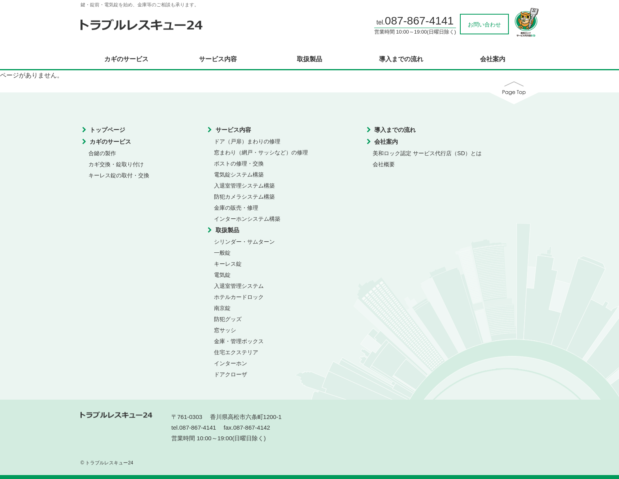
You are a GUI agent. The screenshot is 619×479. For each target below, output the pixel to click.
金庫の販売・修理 (236, 208)
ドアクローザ (230, 374)
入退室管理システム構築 (244, 185)
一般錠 (222, 253)
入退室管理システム (239, 286)
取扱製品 (309, 59)
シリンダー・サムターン (244, 242)
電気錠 (222, 275)
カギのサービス (126, 59)
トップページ (107, 129)
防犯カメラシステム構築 (244, 196)
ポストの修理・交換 (239, 163)
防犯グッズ (228, 319)
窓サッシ (225, 330)
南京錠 (222, 308)
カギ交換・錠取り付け (116, 164)
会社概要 (384, 164)
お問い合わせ (484, 24)
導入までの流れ (401, 59)
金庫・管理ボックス (239, 341)
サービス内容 (218, 59)
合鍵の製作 (102, 153)
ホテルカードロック (239, 297)
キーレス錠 (228, 264)
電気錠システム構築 (239, 174)
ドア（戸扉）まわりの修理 (247, 141)
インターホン (230, 363)
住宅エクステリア (236, 352)
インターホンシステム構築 (247, 219)
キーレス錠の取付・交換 (118, 175)
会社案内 (492, 59)
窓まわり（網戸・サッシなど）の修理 (261, 152)
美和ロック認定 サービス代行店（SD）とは (427, 153)
